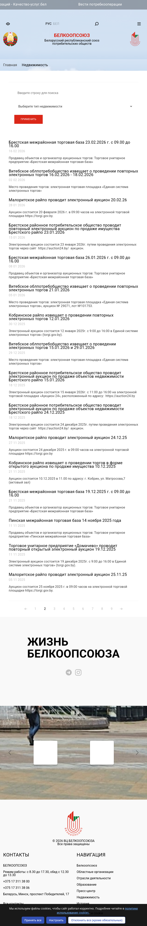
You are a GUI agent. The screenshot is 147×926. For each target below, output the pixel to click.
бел (56, 24)
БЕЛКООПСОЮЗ (15, 865)
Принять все (33, 920)
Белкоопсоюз (87, 865)
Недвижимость (35, 65)
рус (48, 24)
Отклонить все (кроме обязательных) (96, 920)
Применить (28, 119)
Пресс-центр (86, 891)
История (83, 904)
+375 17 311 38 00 (16, 881)
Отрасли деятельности (94, 878)
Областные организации (95, 872)
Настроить (56, 920)
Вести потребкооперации (112, 4)
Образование (86, 884)
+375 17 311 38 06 (16, 888)
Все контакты (13, 903)
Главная (10, 65)
